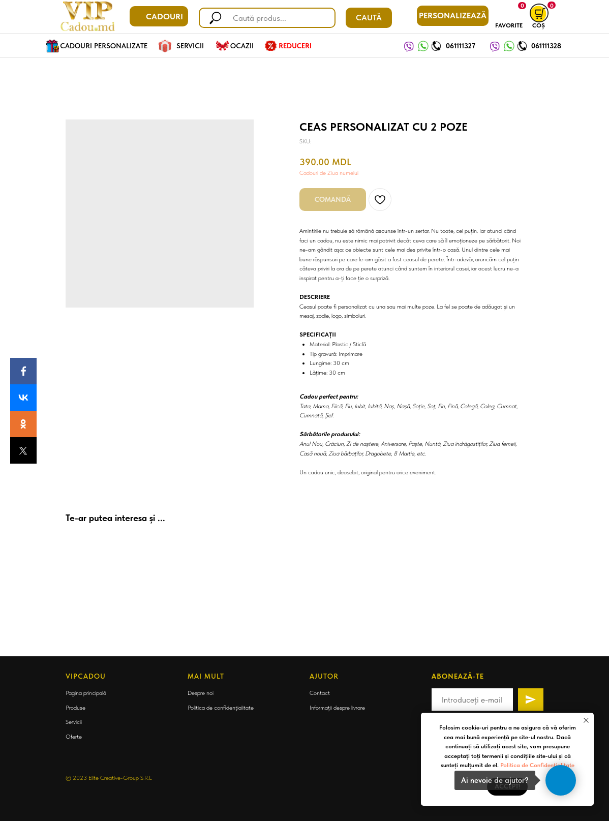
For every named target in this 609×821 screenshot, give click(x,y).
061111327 (460, 46)
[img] (508, 13)
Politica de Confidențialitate (537, 765)
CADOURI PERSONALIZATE (103, 46)
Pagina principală (86, 692)
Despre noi (201, 692)
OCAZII (242, 46)
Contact (320, 692)
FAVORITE (509, 25)
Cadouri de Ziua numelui (328, 172)
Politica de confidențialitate (221, 707)
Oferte (74, 736)
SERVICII (190, 46)
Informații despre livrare (337, 707)
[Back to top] (12, 641)
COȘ (538, 25)
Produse (75, 707)
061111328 (546, 46)
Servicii (74, 721)
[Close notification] (586, 720)
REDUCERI (295, 46)
